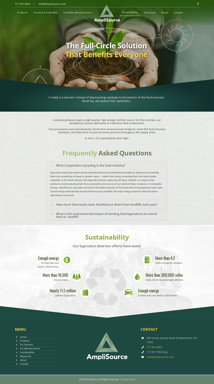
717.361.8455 (22, 3)
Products (25, 340)
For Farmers (26, 344)
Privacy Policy (128, 379)
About (23, 360)
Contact (24, 363)
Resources (25, 356)
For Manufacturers (30, 348)
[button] (107, 167)
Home (23, 336)
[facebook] (198, 4)
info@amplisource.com (52, 3)
